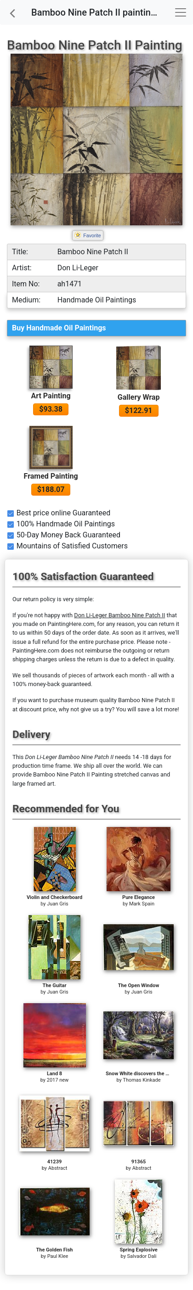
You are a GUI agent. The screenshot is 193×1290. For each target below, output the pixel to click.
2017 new (58, 1080)
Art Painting (50, 395)
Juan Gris (57, 904)
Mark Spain (141, 904)
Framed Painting (51, 476)
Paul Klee (57, 1256)
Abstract (57, 1168)
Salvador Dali (142, 1256)
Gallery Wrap (139, 397)
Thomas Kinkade (141, 1080)
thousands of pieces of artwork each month (90, 675)
